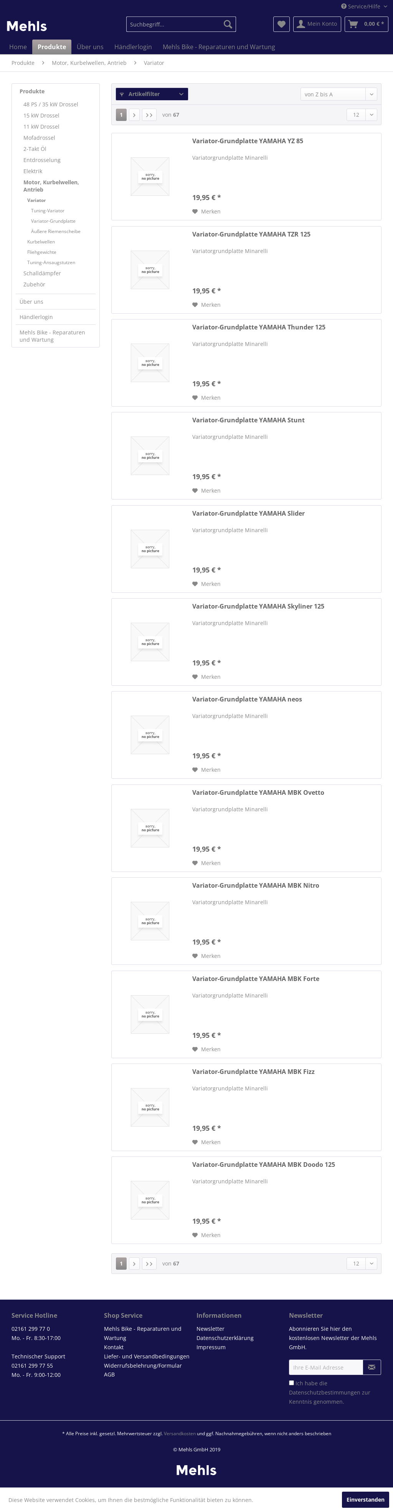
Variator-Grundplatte (53, 221)
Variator (36, 200)
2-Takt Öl (34, 148)
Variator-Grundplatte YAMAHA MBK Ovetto (258, 793)
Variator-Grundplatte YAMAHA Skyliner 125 (258, 606)
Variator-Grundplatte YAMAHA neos (247, 699)
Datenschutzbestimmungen (324, 1392)
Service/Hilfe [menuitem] (361, 6)
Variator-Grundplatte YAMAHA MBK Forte (255, 979)
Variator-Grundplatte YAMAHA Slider (248, 514)
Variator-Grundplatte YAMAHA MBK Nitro (255, 886)
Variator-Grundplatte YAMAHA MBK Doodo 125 (263, 1165)
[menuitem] (181, 24)
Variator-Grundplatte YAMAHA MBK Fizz (253, 1072)
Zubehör (34, 284)
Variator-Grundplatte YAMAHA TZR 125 (251, 234)
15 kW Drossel (41, 115)
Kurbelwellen (41, 241)
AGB (109, 1374)
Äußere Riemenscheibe (56, 231)
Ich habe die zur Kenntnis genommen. (329, 1392)
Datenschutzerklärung (225, 1338)
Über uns (31, 301)
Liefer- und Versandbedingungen (147, 1356)
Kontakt (114, 1347)
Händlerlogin (36, 317)
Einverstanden (366, 1499)
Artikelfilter (140, 94)
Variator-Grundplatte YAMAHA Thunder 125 (258, 327)
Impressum (211, 1347)
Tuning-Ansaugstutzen (51, 262)
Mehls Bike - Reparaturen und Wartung (52, 336)
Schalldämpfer (42, 273)
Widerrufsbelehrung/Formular (143, 1365)
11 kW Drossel (41, 126)
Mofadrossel (39, 137)
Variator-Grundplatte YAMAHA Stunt (248, 420)
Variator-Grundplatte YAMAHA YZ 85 (247, 141)
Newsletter (210, 1328)
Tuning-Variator (47, 210)
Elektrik (32, 171)
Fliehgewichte (41, 252)
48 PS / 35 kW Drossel (50, 104)
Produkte (32, 91)
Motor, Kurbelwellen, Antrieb (51, 186)
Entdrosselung (42, 160)
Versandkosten (180, 1433)
